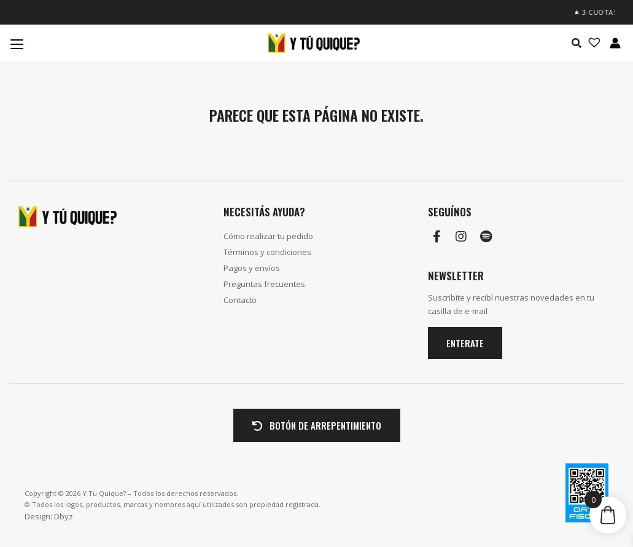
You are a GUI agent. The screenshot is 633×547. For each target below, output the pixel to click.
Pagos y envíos (251, 268)
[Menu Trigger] (16, 43)
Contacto (240, 299)
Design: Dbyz (49, 516)
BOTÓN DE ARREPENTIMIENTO (316, 425)
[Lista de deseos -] (590, 43)
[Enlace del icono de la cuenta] (615, 43)
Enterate (465, 343)
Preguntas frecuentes (264, 283)
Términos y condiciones (267, 252)
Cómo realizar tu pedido (268, 236)
